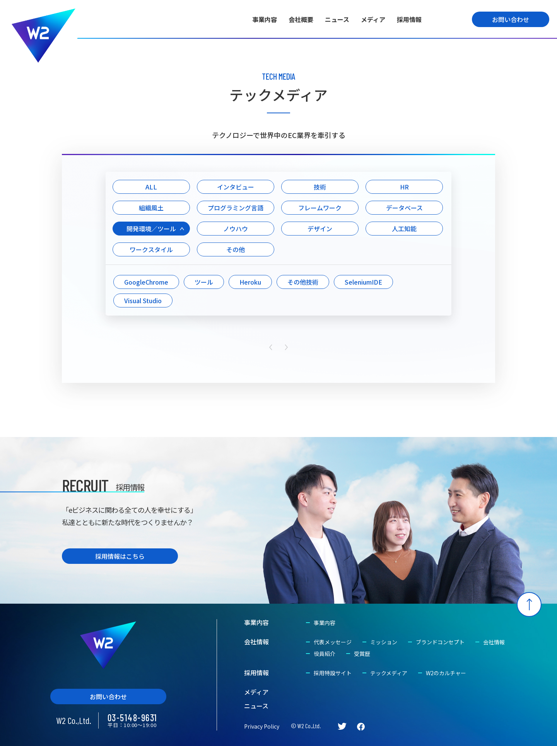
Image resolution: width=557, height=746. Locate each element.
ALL (151, 186)
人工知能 (404, 228)
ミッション (383, 642)
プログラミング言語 (235, 207)
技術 (320, 186)
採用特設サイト (333, 673)
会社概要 (301, 19)
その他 (235, 249)
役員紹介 (324, 653)
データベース (404, 207)
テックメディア (388, 673)
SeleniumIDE (363, 282)
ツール (204, 282)
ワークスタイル (151, 249)
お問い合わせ (510, 19)
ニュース (337, 19)
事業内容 (264, 19)
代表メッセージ (333, 642)
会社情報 (256, 641)
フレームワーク (320, 207)
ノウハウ (235, 228)
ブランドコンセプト (440, 642)
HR (404, 186)
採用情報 (409, 19)
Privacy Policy (261, 726)
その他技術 (302, 282)
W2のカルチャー (446, 673)
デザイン (320, 228)
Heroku (250, 282)
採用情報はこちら (120, 556)
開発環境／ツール (151, 228)
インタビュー (235, 186)
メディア (373, 19)
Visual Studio (143, 300)
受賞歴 (362, 653)
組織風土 (151, 207)
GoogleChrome (146, 282)
